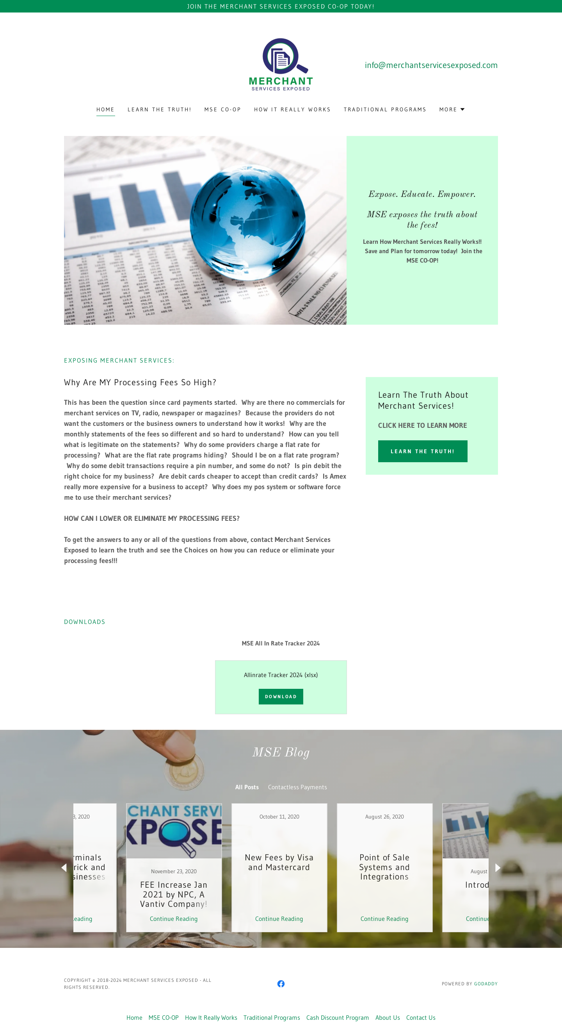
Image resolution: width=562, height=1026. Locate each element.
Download (281, 696)
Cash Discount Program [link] (337, 1017)
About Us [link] (387, 1017)
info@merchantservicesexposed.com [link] (431, 65)
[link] (280, 64)
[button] (452, 109)
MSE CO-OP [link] (223, 109)
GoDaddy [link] (486, 984)
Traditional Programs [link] (385, 109)
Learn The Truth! (423, 451)
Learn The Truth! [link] (160, 109)
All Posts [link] (247, 787)
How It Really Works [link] (293, 109)
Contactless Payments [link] (297, 787)
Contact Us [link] (421, 1017)
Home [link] (105, 109)
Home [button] (134, 1017)
